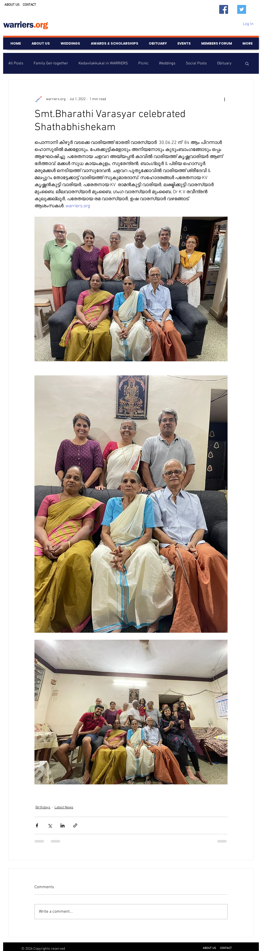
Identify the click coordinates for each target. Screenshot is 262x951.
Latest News (64, 807)
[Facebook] (223, 9)
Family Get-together (51, 63)
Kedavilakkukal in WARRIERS (103, 63)
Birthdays (42, 807)
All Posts (15, 63)
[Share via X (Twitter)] (49, 825)
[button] (247, 63)
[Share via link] (75, 825)
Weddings (167, 63)
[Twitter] (241, 9)
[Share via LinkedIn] (62, 825)
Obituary (224, 63)
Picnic (143, 63)
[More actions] (224, 99)
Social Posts (196, 63)
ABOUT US (12, 5)
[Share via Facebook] (36, 825)
